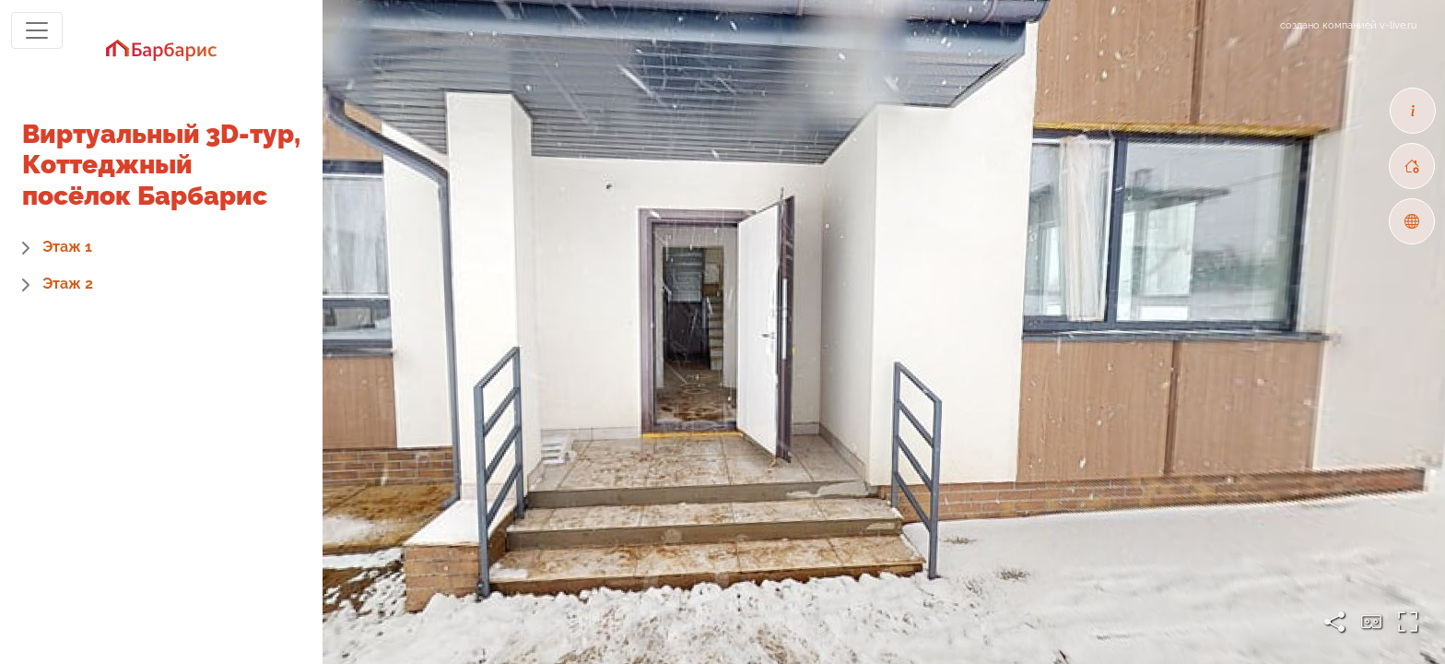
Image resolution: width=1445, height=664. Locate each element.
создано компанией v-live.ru (1348, 25)
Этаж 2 (67, 283)
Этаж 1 (67, 246)
